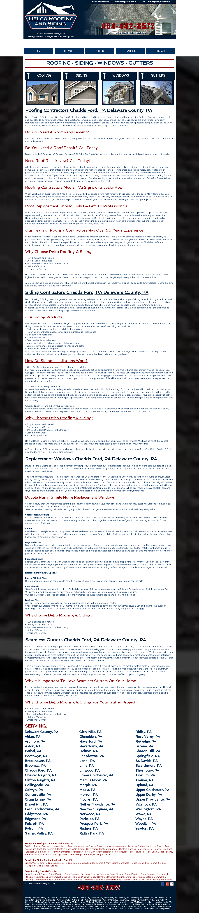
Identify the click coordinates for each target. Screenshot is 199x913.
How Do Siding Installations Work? (56, 360)
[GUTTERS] (161, 76)
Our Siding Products (43, 317)
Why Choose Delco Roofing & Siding (58, 251)
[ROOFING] (47, 76)
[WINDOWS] (122, 76)
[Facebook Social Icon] (162, 884)
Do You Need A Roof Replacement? (57, 132)
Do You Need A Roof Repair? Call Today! (62, 147)
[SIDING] (86, 76)
